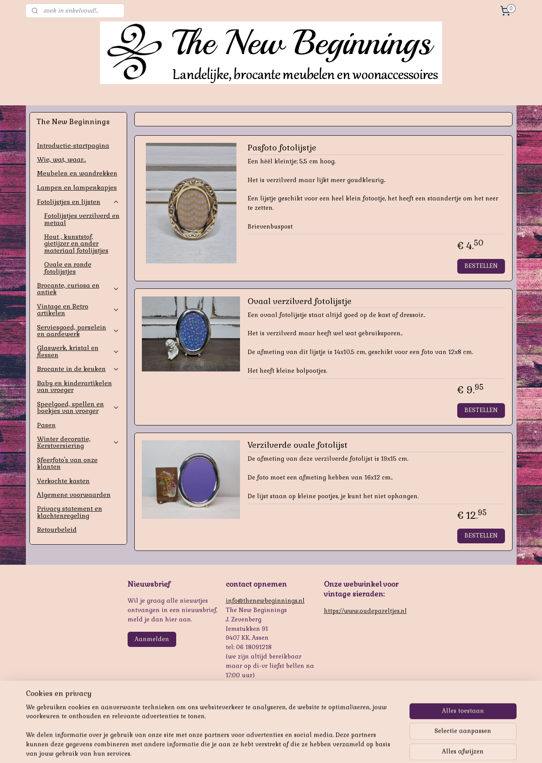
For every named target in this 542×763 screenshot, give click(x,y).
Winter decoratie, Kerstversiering (78, 442)
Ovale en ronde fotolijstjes (67, 267)
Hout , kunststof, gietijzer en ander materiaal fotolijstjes (76, 243)
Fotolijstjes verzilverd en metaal (82, 219)
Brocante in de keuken (78, 369)
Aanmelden (152, 639)
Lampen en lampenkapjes (77, 187)
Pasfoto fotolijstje (282, 148)
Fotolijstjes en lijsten (78, 202)
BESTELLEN (481, 266)
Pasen (46, 425)
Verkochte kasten (63, 481)
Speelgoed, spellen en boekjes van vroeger (78, 407)
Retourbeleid (57, 529)
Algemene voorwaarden (74, 495)
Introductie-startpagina (73, 146)
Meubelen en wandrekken (77, 173)
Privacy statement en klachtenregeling (69, 511)
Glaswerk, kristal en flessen (78, 351)
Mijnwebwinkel (373, 746)
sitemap (249, 746)
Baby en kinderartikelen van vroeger (74, 386)
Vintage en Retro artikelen (78, 309)
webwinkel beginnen (299, 746)
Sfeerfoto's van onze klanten (67, 463)
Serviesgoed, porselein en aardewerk (78, 330)
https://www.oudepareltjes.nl (365, 611)
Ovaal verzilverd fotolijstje (300, 301)
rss (267, 746)
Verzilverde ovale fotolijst (298, 445)
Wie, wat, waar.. (61, 159)
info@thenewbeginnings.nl (265, 601)
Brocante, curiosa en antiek (78, 288)
